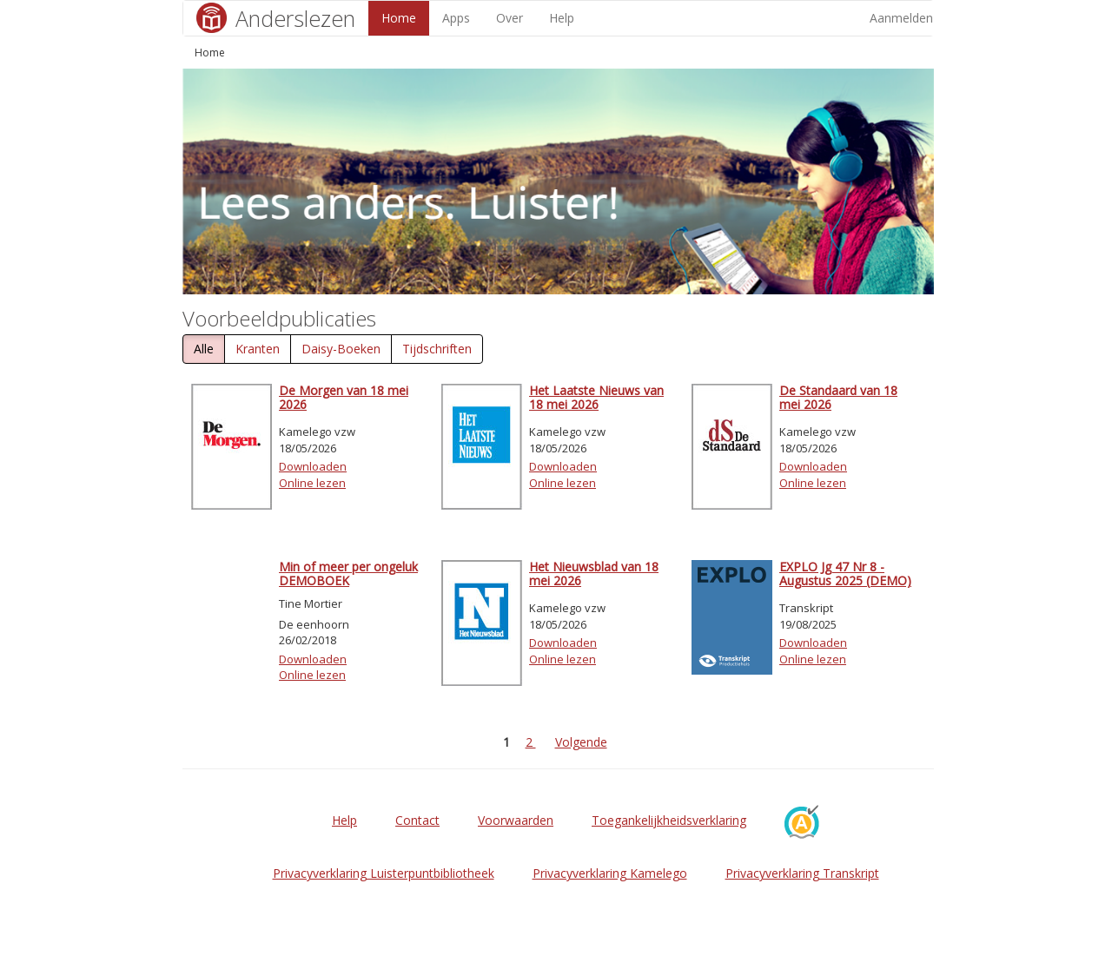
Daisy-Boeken (341, 348)
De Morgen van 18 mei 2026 (343, 397)
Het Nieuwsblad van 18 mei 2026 (594, 573)
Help (561, 18)
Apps (456, 18)
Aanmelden (901, 18)
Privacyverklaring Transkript (802, 873)
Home (398, 18)
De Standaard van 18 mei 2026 (838, 397)
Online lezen (312, 483)
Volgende (581, 742)
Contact (417, 820)
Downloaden (313, 466)
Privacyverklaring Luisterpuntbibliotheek (383, 873)
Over (509, 18)
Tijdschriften (437, 348)
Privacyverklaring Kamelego (610, 873)
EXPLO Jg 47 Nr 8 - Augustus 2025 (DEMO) (845, 573)
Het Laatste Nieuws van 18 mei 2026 (596, 397)
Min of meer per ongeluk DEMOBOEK (348, 573)
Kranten (257, 348)
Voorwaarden (515, 820)
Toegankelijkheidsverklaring (669, 820)
